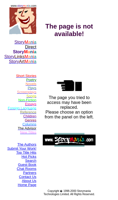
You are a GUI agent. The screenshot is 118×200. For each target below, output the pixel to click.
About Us (29, 181)
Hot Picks (28, 157)
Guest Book (27, 165)
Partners (29, 173)
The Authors (26, 144)
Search (30, 161)
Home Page (27, 185)
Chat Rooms (26, 169)
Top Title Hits (26, 152)
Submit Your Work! (21, 148)
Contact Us (27, 177)
